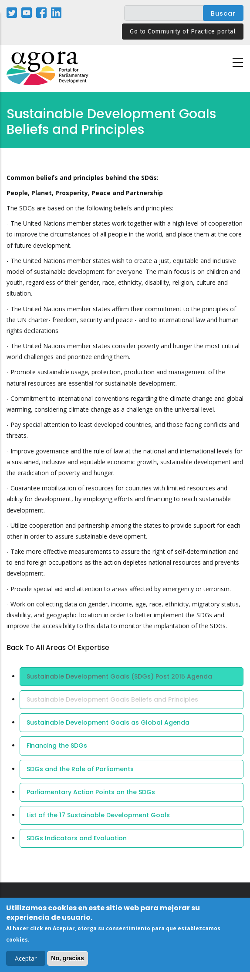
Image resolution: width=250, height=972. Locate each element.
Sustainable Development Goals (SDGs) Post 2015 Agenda (119, 676)
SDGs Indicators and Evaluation (77, 838)
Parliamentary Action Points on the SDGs (91, 792)
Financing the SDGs (57, 745)
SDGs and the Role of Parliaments (80, 769)
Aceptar (26, 960)
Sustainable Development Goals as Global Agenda (108, 722)
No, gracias (67, 960)
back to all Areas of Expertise (58, 647)
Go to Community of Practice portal (183, 31)
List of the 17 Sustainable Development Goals (98, 815)
